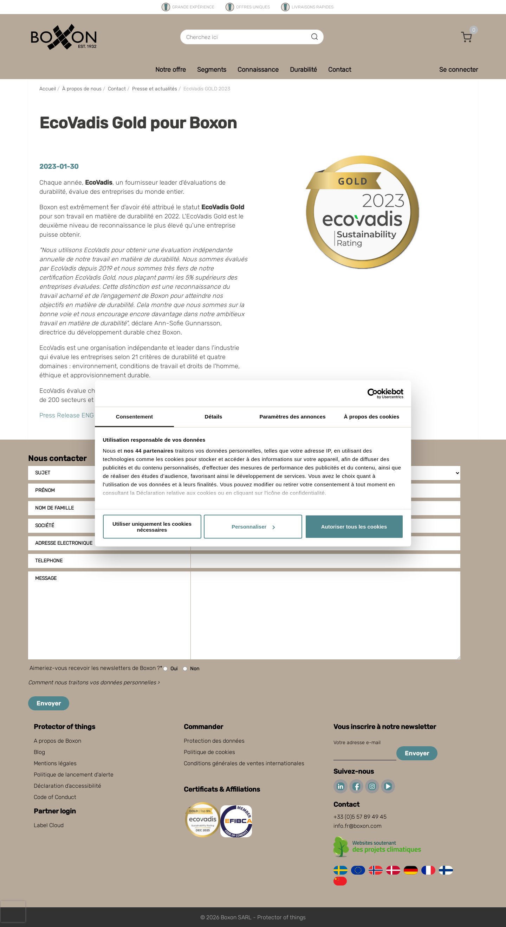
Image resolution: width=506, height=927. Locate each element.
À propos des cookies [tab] (372, 417)
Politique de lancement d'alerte (73, 774)
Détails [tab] (213, 417)
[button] (466, 37)
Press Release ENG (66, 415)
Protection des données (214, 740)
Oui (170, 668)
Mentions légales (55, 763)
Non (191, 668)
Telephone (49, 561)
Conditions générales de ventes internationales (244, 763)
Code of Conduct (55, 797)
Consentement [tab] (134, 417)
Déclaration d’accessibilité (67, 785)
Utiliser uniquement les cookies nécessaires (152, 526)
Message (46, 578)
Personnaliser (253, 527)
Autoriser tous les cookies (354, 527)
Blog (39, 752)
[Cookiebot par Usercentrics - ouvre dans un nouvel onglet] (372, 393)
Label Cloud (49, 825)
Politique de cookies (209, 752)
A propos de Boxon (57, 740)
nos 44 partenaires (149, 451)
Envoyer (49, 703)
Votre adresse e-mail (357, 743)
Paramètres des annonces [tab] (292, 417)
